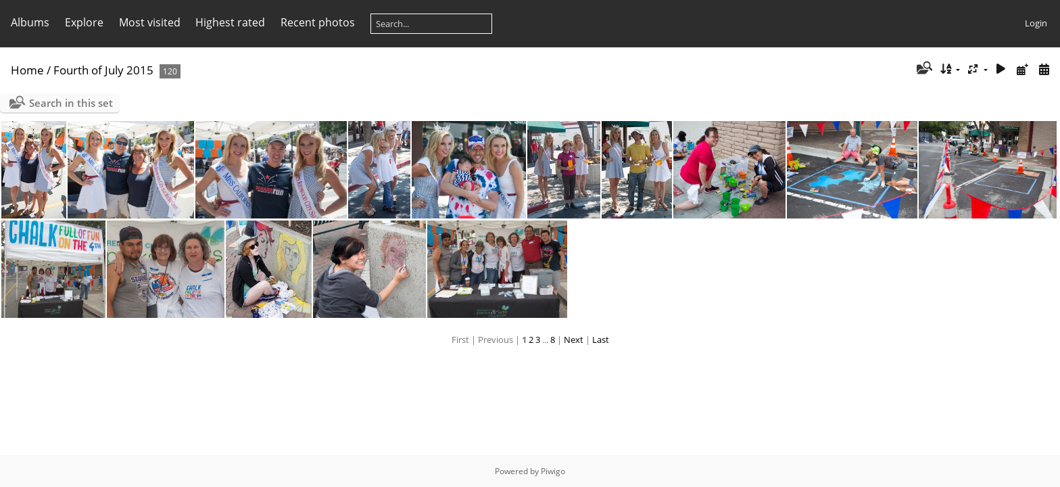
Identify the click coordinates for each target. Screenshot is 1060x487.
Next (573, 339)
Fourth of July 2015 (103, 70)
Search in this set (71, 103)
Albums (30, 22)
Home (27, 70)
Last (600, 339)
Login (1036, 23)
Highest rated (230, 22)
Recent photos (318, 22)
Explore (84, 22)
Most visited (149, 22)
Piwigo (553, 471)
